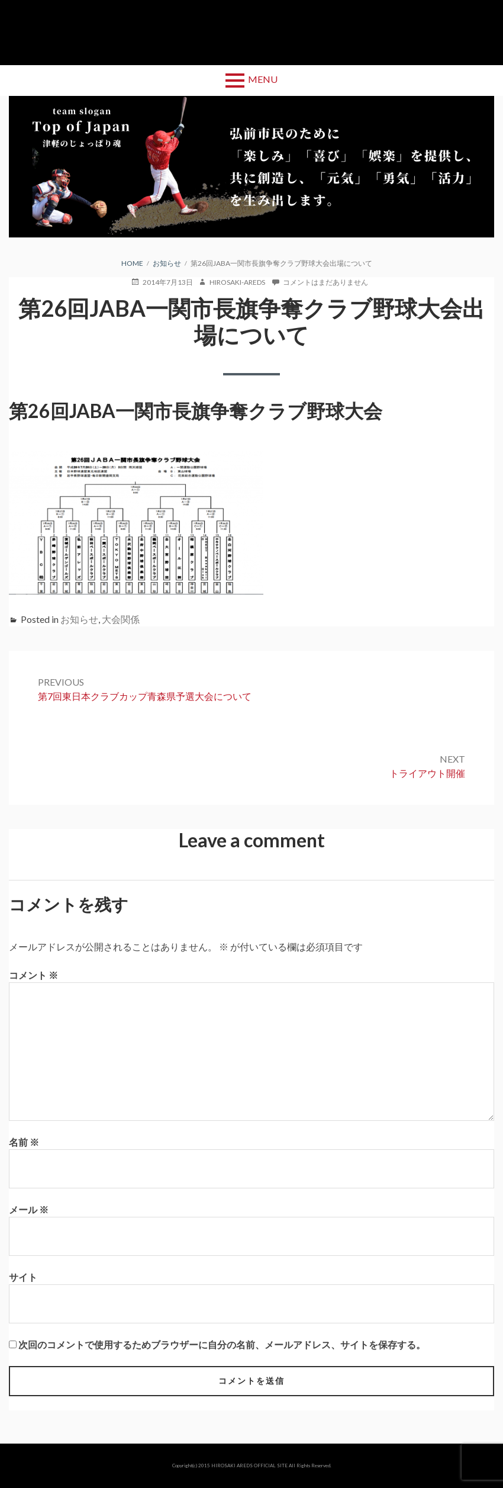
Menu (263, 79)
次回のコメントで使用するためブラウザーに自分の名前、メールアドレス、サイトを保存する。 (221, 1344)
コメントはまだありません (325, 282)
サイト (23, 1277)
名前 (24, 1142)
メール (29, 1209)
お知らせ (79, 619)
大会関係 (121, 619)
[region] (251, 166)
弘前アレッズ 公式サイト (251, 32)
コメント (33, 975)
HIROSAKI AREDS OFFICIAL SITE (249, 1465)
